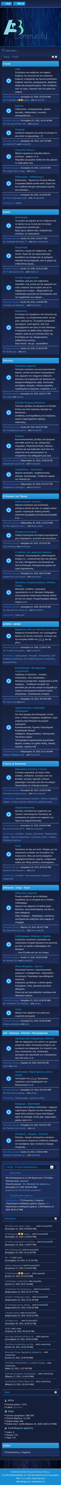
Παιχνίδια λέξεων (24, 150)
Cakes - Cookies (48, 837)
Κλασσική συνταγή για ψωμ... (15, 793)
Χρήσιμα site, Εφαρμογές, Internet (34, 1038)
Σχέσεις (19, 105)
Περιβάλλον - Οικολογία (28, 469)
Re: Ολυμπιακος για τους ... (15, 930)
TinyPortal (15, 1472)
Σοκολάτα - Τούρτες (23, 834)
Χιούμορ (20, 129)
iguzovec (24, 1181)
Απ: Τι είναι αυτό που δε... (14, 272)
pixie (24, 352)
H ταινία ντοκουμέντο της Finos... (20, 1242)
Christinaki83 (38, 198)
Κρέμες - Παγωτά (10, 837)
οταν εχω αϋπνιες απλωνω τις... (20, 1336)
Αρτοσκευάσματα (22, 798)
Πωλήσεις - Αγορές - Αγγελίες (31, 1134)
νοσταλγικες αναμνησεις (16, 1281)
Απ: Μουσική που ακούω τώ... (16, 610)
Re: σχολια (7, 397)
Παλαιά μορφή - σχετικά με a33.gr (29, 1098)
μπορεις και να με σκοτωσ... (15, 577)
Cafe (17, 69)
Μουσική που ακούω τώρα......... (20, 1226)
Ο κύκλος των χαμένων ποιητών (33, 552)
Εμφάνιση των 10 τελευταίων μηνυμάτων (23, 1190)
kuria (33, 171)
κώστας (20, 397)
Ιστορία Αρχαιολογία (26, 277)
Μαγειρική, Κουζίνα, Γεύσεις (31, 769)
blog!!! (8, 1328)
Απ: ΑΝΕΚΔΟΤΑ (10, 144)
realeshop (45, 1344)
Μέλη (11, 1400)
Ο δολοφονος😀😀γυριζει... (18, 1234)
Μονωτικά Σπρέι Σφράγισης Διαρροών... (24, 1352)
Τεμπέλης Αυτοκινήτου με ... (15, 1155)
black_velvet (37, 526)
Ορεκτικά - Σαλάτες (39, 798)
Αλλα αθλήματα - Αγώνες (29, 966)
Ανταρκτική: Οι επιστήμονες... (19, 1289)
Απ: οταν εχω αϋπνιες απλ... (15, 124)
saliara (38, 1004)
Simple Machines (38, 1478)
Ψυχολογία (21, 247)
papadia (41, 1273)
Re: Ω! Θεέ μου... (10, 352)
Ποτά (18, 846)
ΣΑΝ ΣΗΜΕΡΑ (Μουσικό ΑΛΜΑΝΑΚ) (39, 659)
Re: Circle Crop (9, 702)
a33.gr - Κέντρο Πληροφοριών (22, 1167)
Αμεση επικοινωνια (14, 1265)
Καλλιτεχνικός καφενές (28, 501)
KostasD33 (46, 1226)
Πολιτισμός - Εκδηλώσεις (29, 177)
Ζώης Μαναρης (9, 546)
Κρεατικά (23, 802)
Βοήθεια (23, 1472)
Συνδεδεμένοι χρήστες (20, 1428)
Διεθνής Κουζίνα (45, 802)
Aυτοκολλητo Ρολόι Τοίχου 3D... (20, 1381)
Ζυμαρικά (53, 798)
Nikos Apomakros (40, 242)
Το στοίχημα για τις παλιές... (18, 1305)
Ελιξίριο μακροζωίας (11, 1024)
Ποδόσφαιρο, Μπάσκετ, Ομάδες (33, 936)
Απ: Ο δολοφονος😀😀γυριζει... (16, 100)
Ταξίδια (18, 203)
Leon (19, 1257)
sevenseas (25, 546)
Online (7, 1445)
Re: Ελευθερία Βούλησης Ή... (15, 242)
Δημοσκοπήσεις (10, 662)
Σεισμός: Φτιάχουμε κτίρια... (18, 1297)
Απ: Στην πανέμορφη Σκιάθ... (15, 198)
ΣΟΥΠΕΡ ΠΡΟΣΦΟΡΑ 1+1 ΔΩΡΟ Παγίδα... (26, 1363)
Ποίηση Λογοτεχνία (26, 531)
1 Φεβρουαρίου (12, 1313)
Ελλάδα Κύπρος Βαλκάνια (30, 402)
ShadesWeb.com (38, 1482)
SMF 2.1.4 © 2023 (23, 1478)
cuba (18, 1328)
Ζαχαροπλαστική (24, 807)
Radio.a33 (19, 615)
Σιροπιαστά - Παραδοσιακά (44, 834)
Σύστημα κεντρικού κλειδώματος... (21, 1373)
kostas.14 (34, 272)
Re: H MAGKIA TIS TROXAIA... (16, 1004)
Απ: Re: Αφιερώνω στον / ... (15, 526)
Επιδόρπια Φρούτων (12, 840)
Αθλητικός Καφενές (26, 893)
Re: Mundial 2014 (10, 961)
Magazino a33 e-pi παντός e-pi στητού (36, 629)
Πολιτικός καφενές (25, 366)
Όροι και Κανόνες (35, 1472)
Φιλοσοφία (21, 217)
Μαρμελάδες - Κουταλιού (29, 837)
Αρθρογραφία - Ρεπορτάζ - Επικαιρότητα (32, 656)
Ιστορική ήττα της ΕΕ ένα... (14, 464)
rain (33, 1128)
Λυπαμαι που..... (13, 1320)
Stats (7, 1392)
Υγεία (18, 1009)
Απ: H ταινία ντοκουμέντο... (14, 651)
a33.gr (41, 639)
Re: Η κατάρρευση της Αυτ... (15, 430)
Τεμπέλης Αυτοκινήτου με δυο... (20, 1344)
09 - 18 (8, 1257)
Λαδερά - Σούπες (10, 802)
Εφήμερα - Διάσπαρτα (27, 1103)
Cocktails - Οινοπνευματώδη (27, 875)
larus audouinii (39, 793)
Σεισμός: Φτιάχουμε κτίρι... (14, 755)
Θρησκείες (21, 311)
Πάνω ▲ (46, 1472)
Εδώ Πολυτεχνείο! (13, 1249)
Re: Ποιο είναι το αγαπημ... (14, 1093)
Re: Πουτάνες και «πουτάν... (15, 1128)
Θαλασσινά (32, 802)
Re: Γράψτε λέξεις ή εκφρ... (14, 171)
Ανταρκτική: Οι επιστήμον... (15, 487)
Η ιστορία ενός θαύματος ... (14, 305)
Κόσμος (19, 436)
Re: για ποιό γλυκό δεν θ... (14, 829)
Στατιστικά (13, 1173)
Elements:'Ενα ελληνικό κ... (14, 870)
